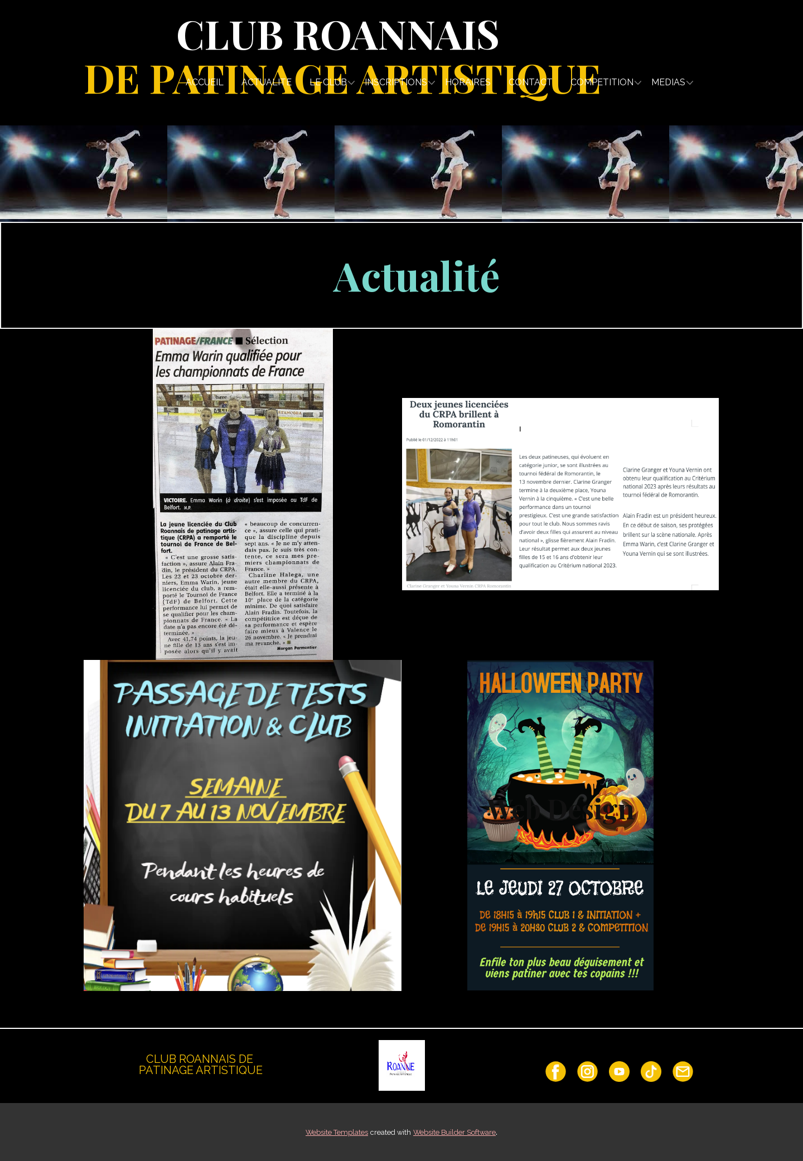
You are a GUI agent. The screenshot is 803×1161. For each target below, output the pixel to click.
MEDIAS (668, 82)
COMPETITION (601, 82)
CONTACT (531, 82)
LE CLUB (328, 82)
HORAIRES (468, 82)
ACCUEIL (205, 82)
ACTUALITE (266, 82)
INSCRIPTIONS (396, 82)
